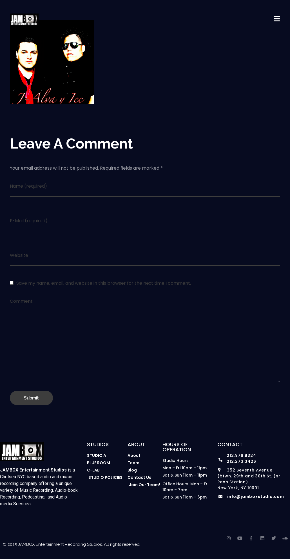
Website (19, 255)
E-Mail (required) (29, 220)
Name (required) (28, 186)
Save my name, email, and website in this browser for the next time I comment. (103, 283)
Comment (21, 301)
